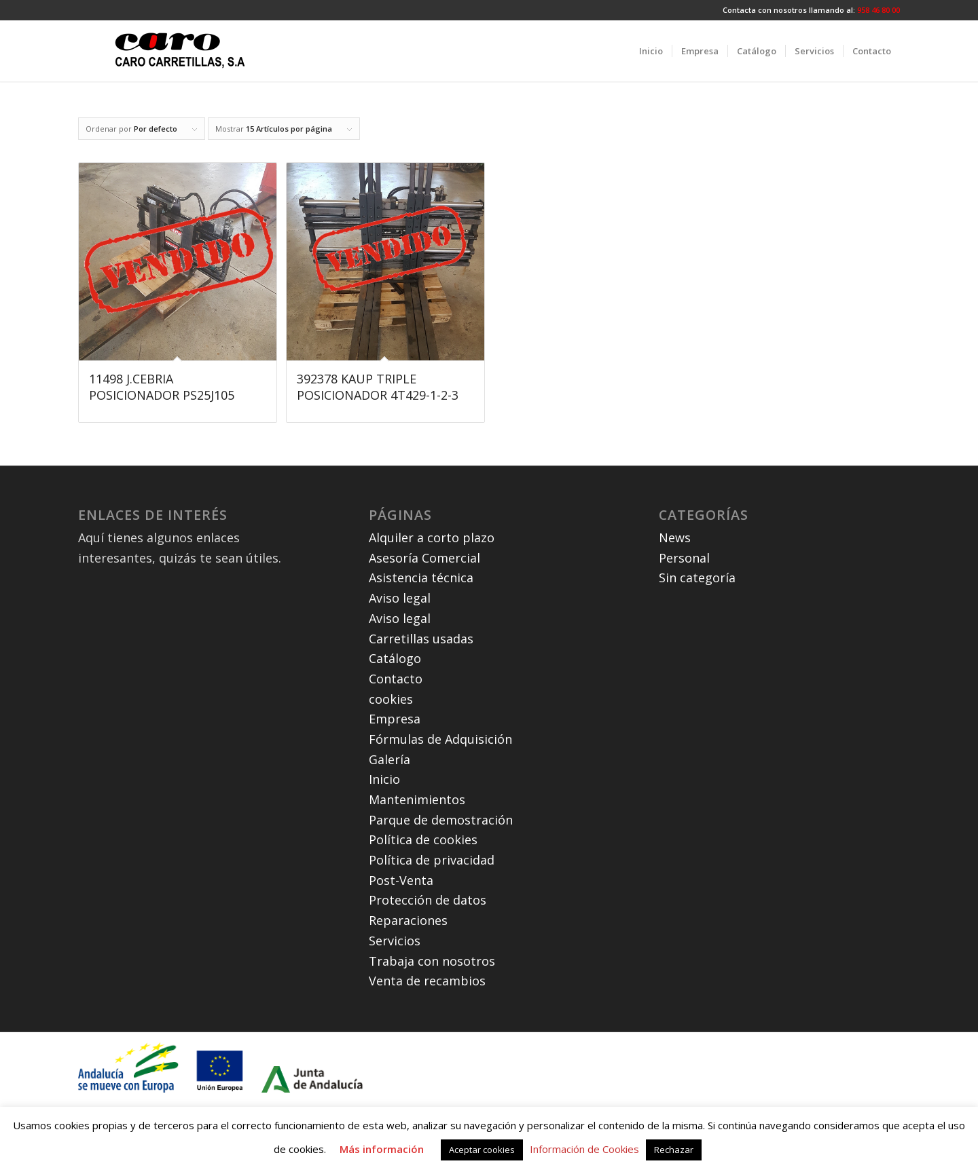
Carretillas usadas (421, 638)
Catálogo (395, 658)
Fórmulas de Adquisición (440, 739)
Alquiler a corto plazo (431, 537)
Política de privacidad (431, 860)
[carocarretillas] (180, 50)
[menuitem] (651, 50)
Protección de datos (427, 900)
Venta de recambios (427, 980)
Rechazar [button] (673, 1149)
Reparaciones (408, 920)
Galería (389, 759)
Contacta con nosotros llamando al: (790, 10)
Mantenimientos (417, 799)
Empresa (394, 719)
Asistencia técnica (421, 577)
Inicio (384, 779)
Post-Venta (401, 880)
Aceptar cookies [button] (482, 1149)
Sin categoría (697, 577)
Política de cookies (423, 839)
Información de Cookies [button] (584, 1149)
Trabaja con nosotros (432, 961)
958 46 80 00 (878, 10)
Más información (382, 1149)
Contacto (395, 678)
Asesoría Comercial (424, 558)
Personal (684, 558)
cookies (391, 699)
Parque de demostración (441, 820)
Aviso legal (400, 598)
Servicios (394, 940)
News (675, 537)
